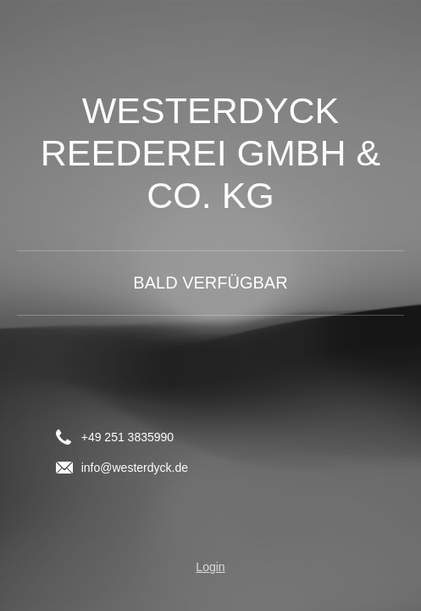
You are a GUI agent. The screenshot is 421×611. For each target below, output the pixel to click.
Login (210, 567)
